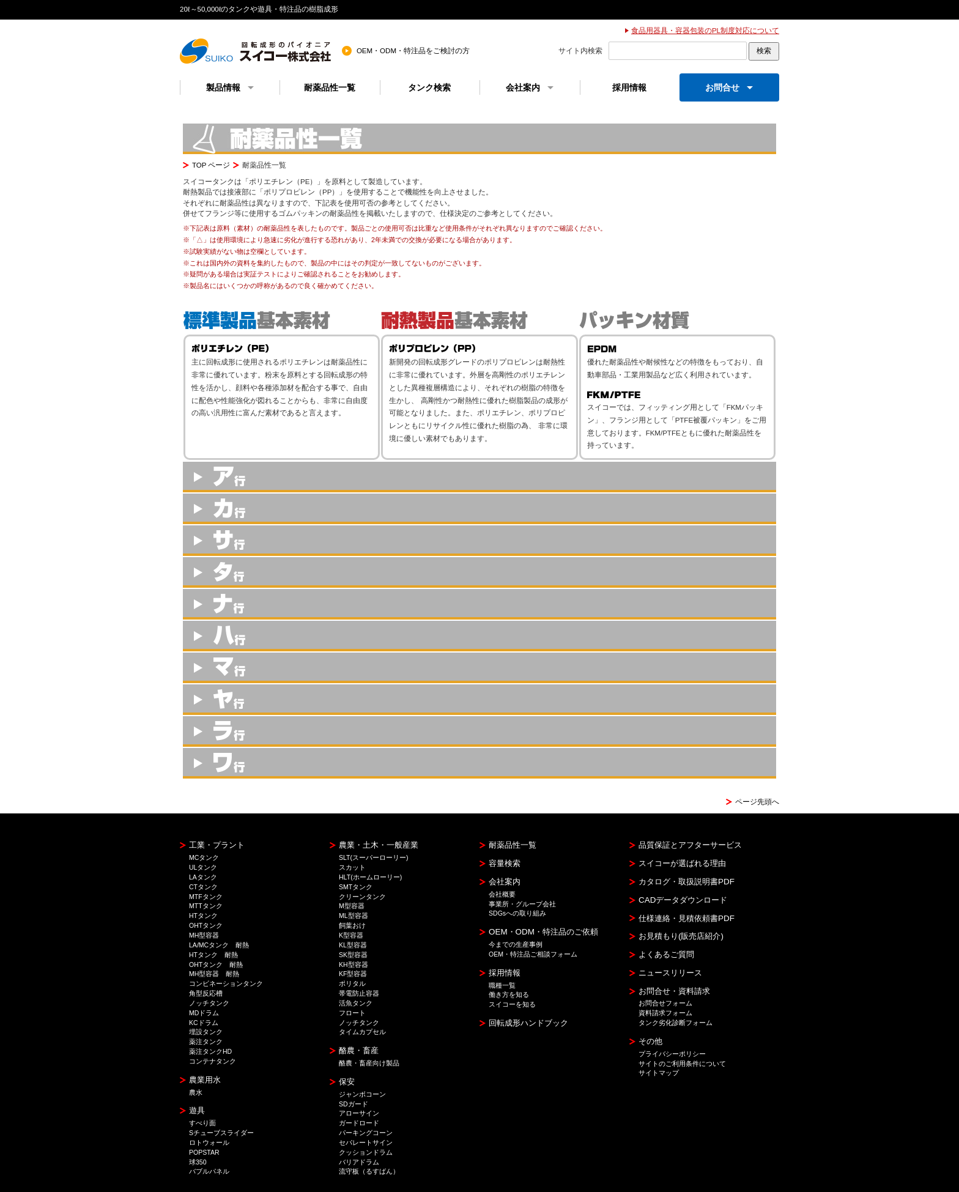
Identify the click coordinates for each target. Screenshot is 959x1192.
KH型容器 (353, 964)
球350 (198, 1162)
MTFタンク (206, 896)
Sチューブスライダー (221, 1132)
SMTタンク (355, 886)
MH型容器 (204, 935)
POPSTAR (204, 1152)
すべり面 (202, 1123)
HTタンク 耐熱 (213, 954)
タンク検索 (429, 87)
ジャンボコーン (362, 1094)
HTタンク (203, 915)
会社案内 (530, 87)
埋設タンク (206, 1031)
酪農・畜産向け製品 (369, 1063)
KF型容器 (353, 973)
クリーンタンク (362, 896)
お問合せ (729, 87)
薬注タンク (206, 1041)
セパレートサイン (366, 1142)
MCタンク (204, 857)
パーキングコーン (366, 1132)
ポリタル (352, 983)
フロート (352, 1012)
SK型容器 (353, 954)
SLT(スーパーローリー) (374, 857)
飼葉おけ (352, 925)
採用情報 (629, 87)
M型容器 (352, 905)
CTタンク (203, 886)
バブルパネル (209, 1171)
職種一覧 (502, 985)
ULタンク (203, 867)
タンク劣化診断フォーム (676, 1022)
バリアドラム (359, 1162)
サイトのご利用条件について (682, 1063)
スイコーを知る (512, 1004)
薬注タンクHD (210, 1051)
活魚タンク (355, 1003)
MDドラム (204, 1012)
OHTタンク (206, 925)
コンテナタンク (212, 1061)
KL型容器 (353, 945)
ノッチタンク (209, 1003)
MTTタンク (206, 905)
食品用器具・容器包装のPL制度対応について (705, 30)
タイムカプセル (362, 1031)
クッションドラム (366, 1152)
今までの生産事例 (515, 944)
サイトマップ (659, 1072)
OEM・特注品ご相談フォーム (533, 954)
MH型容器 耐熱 (214, 973)
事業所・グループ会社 (522, 904)
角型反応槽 (206, 993)
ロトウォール (209, 1142)
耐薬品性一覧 (329, 87)
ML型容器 (353, 915)
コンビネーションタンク (226, 983)
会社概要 (502, 894)
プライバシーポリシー (672, 1053)
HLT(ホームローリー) (370, 877)
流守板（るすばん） (369, 1171)
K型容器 (351, 935)
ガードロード (359, 1123)
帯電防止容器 (359, 993)
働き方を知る (509, 994)
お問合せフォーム (665, 1003)
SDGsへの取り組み (517, 913)
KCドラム (203, 1022)
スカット (352, 867)
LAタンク (203, 877)
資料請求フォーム (665, 1012)
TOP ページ (211, 165)
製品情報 (230, 87)
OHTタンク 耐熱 (216, 964)
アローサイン (359, 1113)
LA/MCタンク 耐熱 (219, 945)
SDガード (353, 1104)
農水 (195, 1092)
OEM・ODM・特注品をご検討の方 (413, 50)
